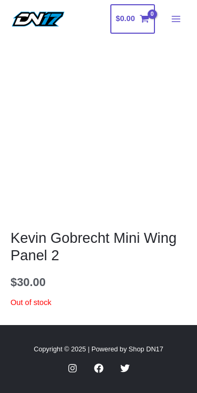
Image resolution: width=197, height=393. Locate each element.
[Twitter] (125, 368)
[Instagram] (72, 368)
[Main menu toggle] (175, 19)
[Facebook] (98, 368)
